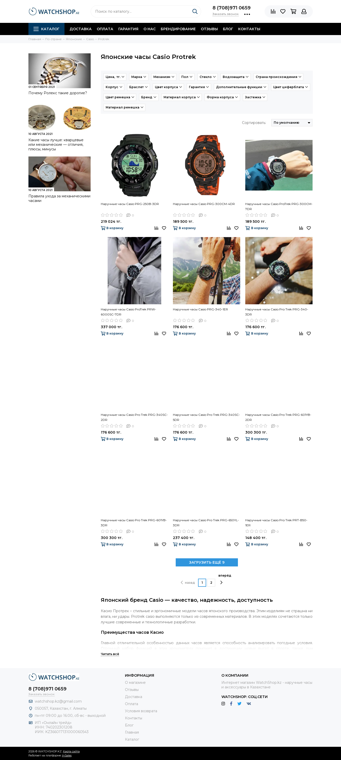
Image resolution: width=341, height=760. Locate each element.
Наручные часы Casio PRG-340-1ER (200, 309)
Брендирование (178, 29)
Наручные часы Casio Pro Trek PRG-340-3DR (276, 311)
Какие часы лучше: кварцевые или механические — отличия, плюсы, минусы (56, 144)
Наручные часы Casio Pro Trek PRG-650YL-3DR (206, 522)
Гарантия (128, 29)
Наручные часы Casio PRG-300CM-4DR (204, 204)
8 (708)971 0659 (232, 8)
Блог (228, 29)
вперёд (224, 579)
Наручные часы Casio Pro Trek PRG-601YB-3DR (134, 522)
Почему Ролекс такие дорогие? (57, 93)
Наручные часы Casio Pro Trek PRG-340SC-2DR (134, 417)
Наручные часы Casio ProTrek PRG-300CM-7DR (279, 206)
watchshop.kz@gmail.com (58, 701)
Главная (132, 732)
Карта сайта (71, 751)
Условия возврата (141, 711)
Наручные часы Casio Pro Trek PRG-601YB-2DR (278, 417)
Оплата (105, 29)
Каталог (46, 29)
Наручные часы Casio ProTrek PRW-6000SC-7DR (128, 311)
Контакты (249, 29)
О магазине (135, 682)
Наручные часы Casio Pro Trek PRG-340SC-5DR (206, 417)
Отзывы (209, 29)
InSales (67, 755)
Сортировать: (254, 122)
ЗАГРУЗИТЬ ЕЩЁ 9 (206, 562)
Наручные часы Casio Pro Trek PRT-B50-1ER (276, 522)
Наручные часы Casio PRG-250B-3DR (130, 204)
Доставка (81, 29)
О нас (149, 29)
